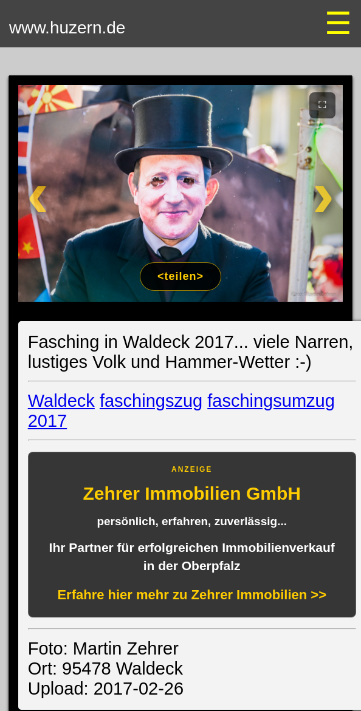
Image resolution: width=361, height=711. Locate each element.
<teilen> (180, 276)
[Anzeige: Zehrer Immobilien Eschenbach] (192, 534)
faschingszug (151, 400)
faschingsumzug (271, 400)
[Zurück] (47, 193)
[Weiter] (313, 193)
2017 (47, 420)
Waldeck (61, 400)
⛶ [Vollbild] (322, 104)
